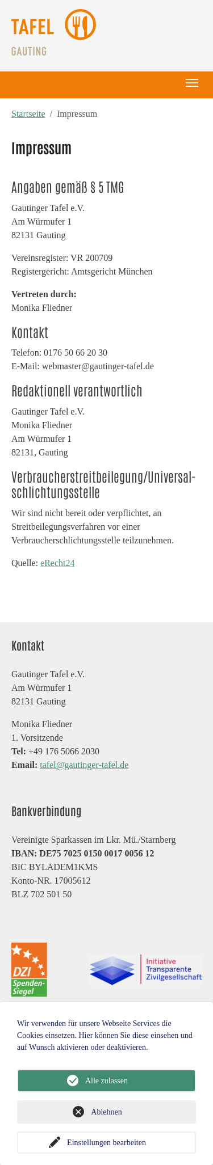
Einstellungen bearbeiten (106, 1142)
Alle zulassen (106, 1081)
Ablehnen (106, 1112)
